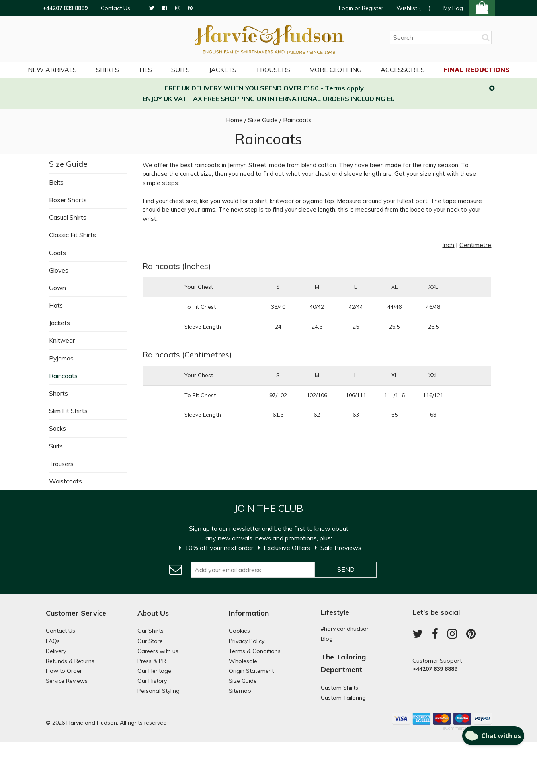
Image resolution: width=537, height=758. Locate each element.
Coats (57, 253)
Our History (152, 680)
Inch (448, 245)
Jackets (59, 323)
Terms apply (344, 88)
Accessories (403, 70)
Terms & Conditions (255, 651)
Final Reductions (477, 70)
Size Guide (68, 164)
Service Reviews (67, 680)
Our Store (150, 641)
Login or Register (361, 8)
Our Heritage (154, 670)
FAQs (53, 641)
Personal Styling (158, 690)
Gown (57, 288)
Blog (327, 638)
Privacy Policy (246, 641)
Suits (56, 446)
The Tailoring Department (343, 663)
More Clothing (335, 70)
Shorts (58, 393)
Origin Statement (251, 670)
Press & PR (151, 660)
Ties (145, 70)
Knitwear (62, 340)
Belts (56, 182)
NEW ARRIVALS (52, 70)
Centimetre (475, 245)
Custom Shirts (339, 687)
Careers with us (157, 651)
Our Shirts (150, 630)
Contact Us (115, 8)
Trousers (61, 464)
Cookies (239, 630)
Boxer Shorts (68, 200)
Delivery (56, 651)
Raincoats (63, 376)
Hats (56, 305)
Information (249, 613)
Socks (57, 428)
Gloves (58, 270)
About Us (153, 613)
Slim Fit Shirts (68, 411)
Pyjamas (61, 358)
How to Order (64, 670)
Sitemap (240, 690)
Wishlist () (413, 8)
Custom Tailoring (343, 697)
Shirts (107, 70)
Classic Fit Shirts (72, 235)
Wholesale (243, 660)
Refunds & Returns (70, 660)
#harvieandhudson (345, 628)
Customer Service (76, 613)
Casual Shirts (67, 217)
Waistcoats (65, 481)
